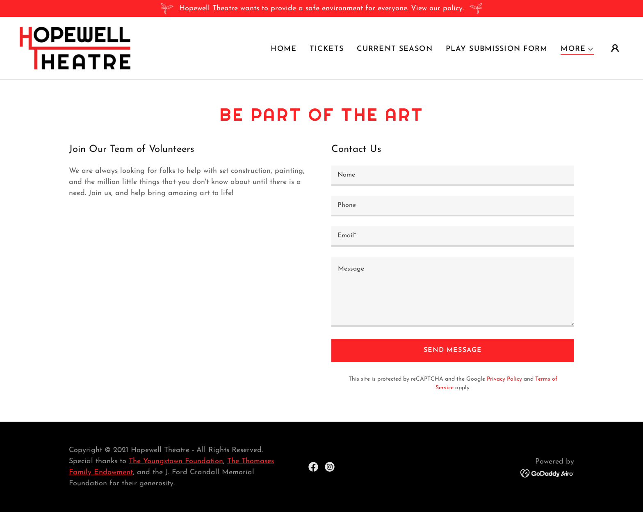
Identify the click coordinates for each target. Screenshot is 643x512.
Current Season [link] (395, 49)
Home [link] (283, 49)
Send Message (452, 350)
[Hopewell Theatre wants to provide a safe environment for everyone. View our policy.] (321, 8)
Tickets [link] (327, 49)
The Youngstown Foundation (176, 461)
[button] (577, 49)
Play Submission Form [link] (497, 49)
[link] (75, 47)
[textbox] (452, 175)
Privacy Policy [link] (504, 379)
